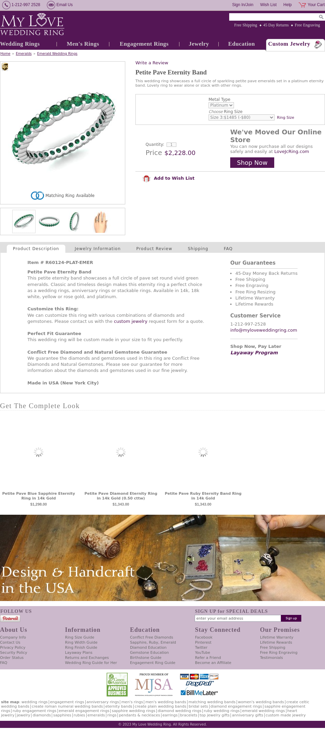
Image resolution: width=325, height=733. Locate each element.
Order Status (12, 658)
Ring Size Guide (79, 637)
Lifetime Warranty (276, 637)
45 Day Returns (276, 25)
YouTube (202, 652)
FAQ (228, 248)
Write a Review (151, 62)
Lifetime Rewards (276, 642)
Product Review (154, 248)
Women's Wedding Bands (261, 702)
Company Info (13, 637)
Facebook (204, 637)
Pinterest (203, 642)
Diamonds (41, 715)
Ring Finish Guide (81, 647)
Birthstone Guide (145, 658)
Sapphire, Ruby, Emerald (153, 642)
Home (5, 53)
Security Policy (13, 652)
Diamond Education (148, 647)
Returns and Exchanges (87, 658)
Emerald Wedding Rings (57, 53)
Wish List (268, 4)
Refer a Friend (208, 658)
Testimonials (271, 658)
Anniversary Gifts (247, 715)
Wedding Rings (20, 44)
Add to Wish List (168, 178)
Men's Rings (83, 44)
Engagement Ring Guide (152, 663)
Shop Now (252, 162)
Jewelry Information (98, 248)
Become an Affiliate (213, 663)
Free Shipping (245, 25)
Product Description (36, 248)
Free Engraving (307, 25)
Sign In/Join (243, 4)
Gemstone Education (149, 652)
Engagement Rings (144, 44)
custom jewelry (130, 321)
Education (241, 44)
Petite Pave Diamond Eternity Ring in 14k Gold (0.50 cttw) (120, 496)
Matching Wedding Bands (212, 702)
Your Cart (316, 4)
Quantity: (155, 144)
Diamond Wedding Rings (179, 711)
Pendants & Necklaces (139, 715)
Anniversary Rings (103, 702)
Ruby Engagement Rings (34, 711)
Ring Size (225, 111)
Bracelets (188, 715)
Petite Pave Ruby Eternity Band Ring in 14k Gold (203, 496)
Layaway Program (254, 352)
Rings (111, 715)
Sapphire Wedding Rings (133, 711)
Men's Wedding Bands (165, 702)
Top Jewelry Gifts (215, 715)
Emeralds (24, 53)
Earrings (170, 715)
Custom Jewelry (289, 44)
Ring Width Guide (81, 642)
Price (154, 153)
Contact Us (10, 642)
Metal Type (220, 99)
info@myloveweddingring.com (263, 330)
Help (287, 4)
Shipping (198, 248)
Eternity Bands (118, 706)
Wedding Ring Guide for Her (91, 663)
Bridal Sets (198, 706)
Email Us (65, 4)
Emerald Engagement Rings (84, 711)
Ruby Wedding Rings (222, 711)
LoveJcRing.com (291, 151)
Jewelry (199, 44)
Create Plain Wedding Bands (160, 706)
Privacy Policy (12, 647)
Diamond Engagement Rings (236, 706)
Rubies (79, 715)
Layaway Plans (78, 652)
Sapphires (62, 715)
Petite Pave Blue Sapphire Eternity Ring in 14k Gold (38, 496)
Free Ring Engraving (279, 652)
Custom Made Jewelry (286, 715)
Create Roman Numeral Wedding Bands (67, 706)
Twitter (201, 647)
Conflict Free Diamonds (151, 637)
